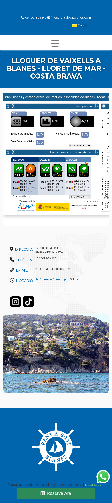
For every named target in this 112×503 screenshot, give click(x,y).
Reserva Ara (59, 493)
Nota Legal (93, 484)
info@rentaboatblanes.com (71, 17)
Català (79, 25)
